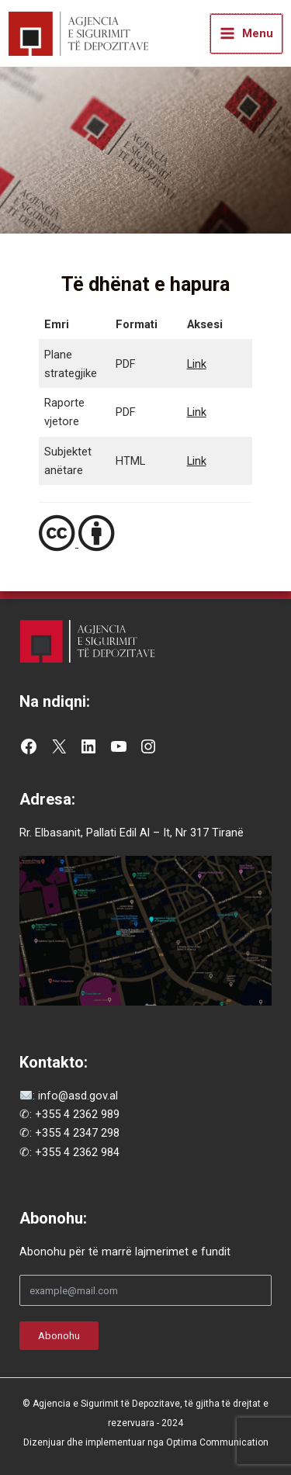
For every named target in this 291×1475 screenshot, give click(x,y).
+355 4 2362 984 (77, 1152)
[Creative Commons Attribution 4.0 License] (145, 533)
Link (196, 364)
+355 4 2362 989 (77, 1114)
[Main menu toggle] (246, 34)
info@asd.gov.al (76, 1096)
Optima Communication (217, 1442)
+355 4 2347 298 (77, 1133)
